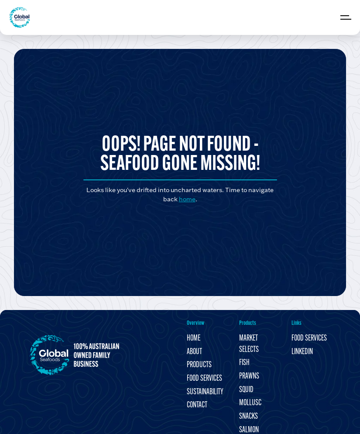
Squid (246, 390)
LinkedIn (302, 352)
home (187, 199)
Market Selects (249, 344)
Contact (197, 405)
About (194, 352)
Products (199, 365)
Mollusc (250, 403)
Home (193, 338)
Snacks (248, 417)
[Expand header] (347, 17)
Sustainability (205, 392)
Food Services (204, 379)
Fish (244, 363)
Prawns (249, 376)
